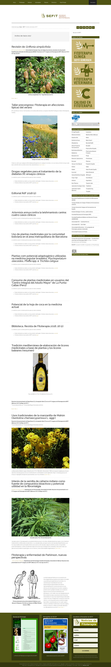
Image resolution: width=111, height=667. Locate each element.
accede (56, 181)
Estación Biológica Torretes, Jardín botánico (82, 211)
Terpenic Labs (89, 183)
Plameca (88, 161)
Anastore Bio (75, 137)
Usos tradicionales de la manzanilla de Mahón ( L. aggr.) (38, 416)
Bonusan (74, 161)
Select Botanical (90, 172)
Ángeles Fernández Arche (18, 489)
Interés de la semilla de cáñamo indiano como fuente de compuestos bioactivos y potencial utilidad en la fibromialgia (38, 484)
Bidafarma (74, 153)
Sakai (87, 166)
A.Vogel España (75, 132)
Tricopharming (89, 188)
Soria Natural (89, 177)
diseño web (83, 665)
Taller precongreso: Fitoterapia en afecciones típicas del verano (38, 106)
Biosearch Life (75, 155)
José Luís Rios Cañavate (18, 560)
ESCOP (73, 244)
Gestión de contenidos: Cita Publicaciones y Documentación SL (78, 663)
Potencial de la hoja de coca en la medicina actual (37, 305)
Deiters (73, 166)
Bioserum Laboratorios (77, 158)
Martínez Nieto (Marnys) (92, 134)
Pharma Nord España (91, 148)
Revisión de (31, 46)
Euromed (74, 172)
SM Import (88, 175)
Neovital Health (89, 143)
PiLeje (87, 155)
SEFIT (55, 16)
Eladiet (73, 169)
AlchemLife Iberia (76, 134)
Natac (87, 137)
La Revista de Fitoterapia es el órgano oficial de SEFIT (25, 655)
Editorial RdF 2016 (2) (24, 193)
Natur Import (89, 140)
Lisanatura (88, 132)
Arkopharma (75, 143)
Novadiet (88, 145)
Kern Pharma (75, 183)
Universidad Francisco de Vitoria (79, 231)
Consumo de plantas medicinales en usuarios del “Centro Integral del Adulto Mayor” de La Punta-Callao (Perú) (40, 283)
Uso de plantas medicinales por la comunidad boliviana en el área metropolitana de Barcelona (39, 235)
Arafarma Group (76, 140)
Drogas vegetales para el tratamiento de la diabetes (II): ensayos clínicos (36, 172)
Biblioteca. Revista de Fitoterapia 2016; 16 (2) (37, 326)
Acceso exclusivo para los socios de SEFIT (56, 655)
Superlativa (88, 180)
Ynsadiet (88, 191)
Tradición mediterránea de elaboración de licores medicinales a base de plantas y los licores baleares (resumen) (40, 348)
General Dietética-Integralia (78, 175)
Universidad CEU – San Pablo (79, 224)
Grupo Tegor (75, 177)
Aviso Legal (74, 665)
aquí (37, 182)
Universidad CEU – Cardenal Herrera (80, 221)
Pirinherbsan (89, 158)
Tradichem (88, 186)
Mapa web (24, 665)
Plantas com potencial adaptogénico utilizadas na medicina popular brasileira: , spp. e (39, 258)
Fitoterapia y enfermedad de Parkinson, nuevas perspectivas (39, 556)
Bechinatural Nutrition (77, 150)
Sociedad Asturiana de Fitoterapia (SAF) (81, 214)
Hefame (74, 180)
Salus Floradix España (91, 169)
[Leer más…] (14, 98)
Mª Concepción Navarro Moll (18, 50)
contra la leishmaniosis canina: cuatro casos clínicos (39, 213)
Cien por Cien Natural (77, 164)
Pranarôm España (90, 164)
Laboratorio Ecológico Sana (78, 186)
